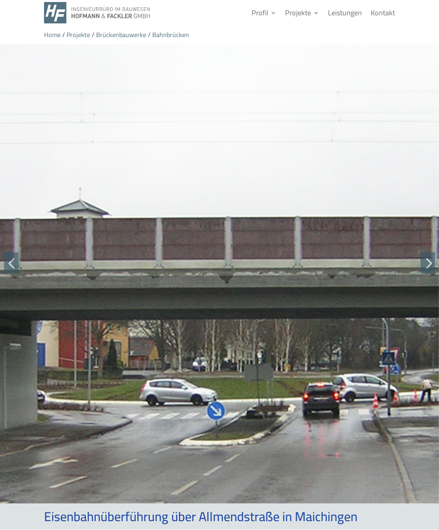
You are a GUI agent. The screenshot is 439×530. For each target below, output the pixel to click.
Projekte (298, 12)
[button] (11, 262)
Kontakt (383, 12)
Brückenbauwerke (121, 35)
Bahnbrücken (170, 35)
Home (52, 35)
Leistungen (345, 12)
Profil (260, 12)
